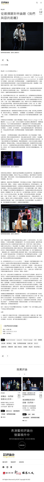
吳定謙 (3, 343)
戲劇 (2, 340)
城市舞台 (9, 343)
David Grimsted (10, 340)
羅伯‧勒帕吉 (18, 347)
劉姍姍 (40, 340)
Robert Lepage (28, 340)
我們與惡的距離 (21, 343)
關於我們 (5, 462)
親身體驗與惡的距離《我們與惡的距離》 (29, 402)
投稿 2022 (9, 411)
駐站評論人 (37, 347)
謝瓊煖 (25, 347)
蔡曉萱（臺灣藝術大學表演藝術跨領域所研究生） (29, 394)
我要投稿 (22, 445)
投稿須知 (21, 462)
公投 (35, 340)
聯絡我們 (13, 462)
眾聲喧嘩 (10, 347)
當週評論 (3, 347)
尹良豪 (3, 393)
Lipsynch (19, 340)
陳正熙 (3, 9)
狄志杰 (36, 343)
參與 (33, 414)
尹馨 (14, 343)
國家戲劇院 (17, 411)
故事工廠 (30, 343)
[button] (19, 374)
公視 (29, 414)
